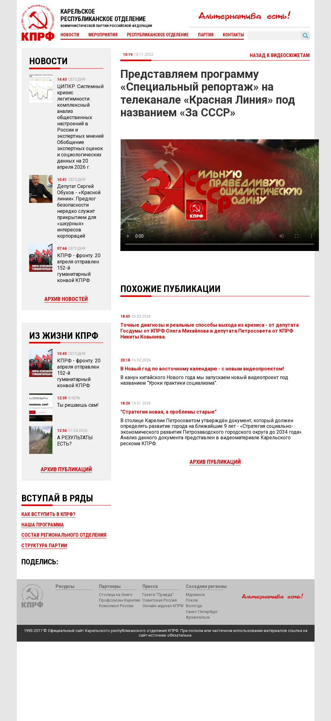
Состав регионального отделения (63, 535)
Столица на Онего (115, 594)
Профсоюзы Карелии (119, 600)
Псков (192, 600)
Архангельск (198, 617)
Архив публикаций (66, 469)
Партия (205, 34)
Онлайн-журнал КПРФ (162, 605)
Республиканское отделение (158, 34)
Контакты (233, 34)
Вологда (194, 605)
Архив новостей (66, 299)
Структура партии (44, 546)
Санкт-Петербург (202, 611)
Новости (69, 34)
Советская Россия (159, 600)
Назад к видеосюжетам (280, 55)
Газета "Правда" (158, 594)
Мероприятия (103, 34)
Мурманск (195, 594)
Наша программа (42, 525)
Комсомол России (116, 605)
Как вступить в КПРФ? (48, 514)
